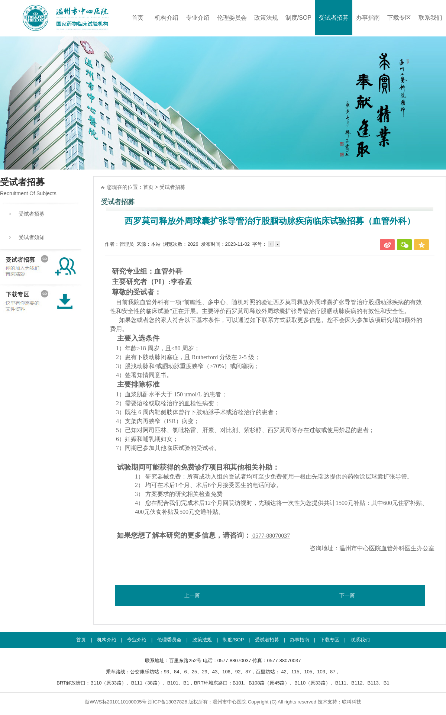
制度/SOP (298, 18)
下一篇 (347, 595)
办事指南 (368, 18)
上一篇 (192, 595)
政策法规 (266, 18)
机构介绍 (166, 18)
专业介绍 (198, 18)
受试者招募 (334, 18)
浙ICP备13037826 (167, 702)
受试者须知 (32, 237)
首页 (137, 18)
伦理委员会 (232, 18)
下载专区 (399, 18)
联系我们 (430, 18)
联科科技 (351, 702)
